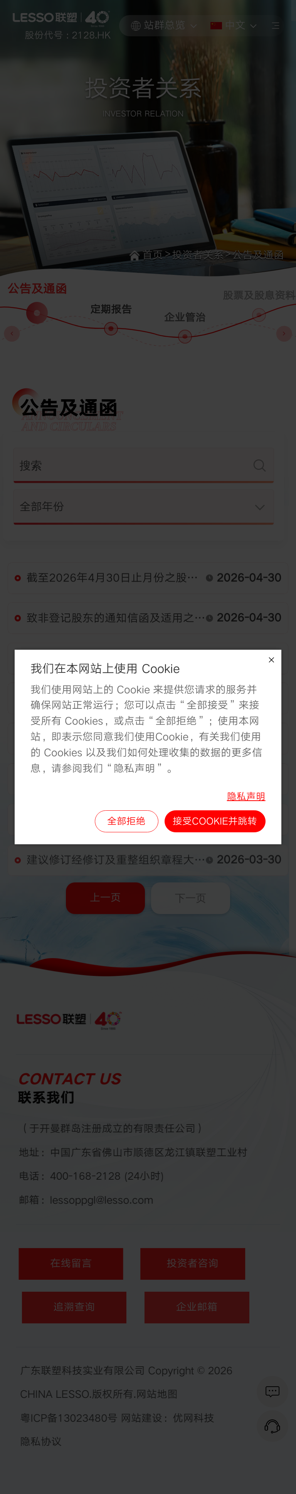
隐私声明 (246, 796)
